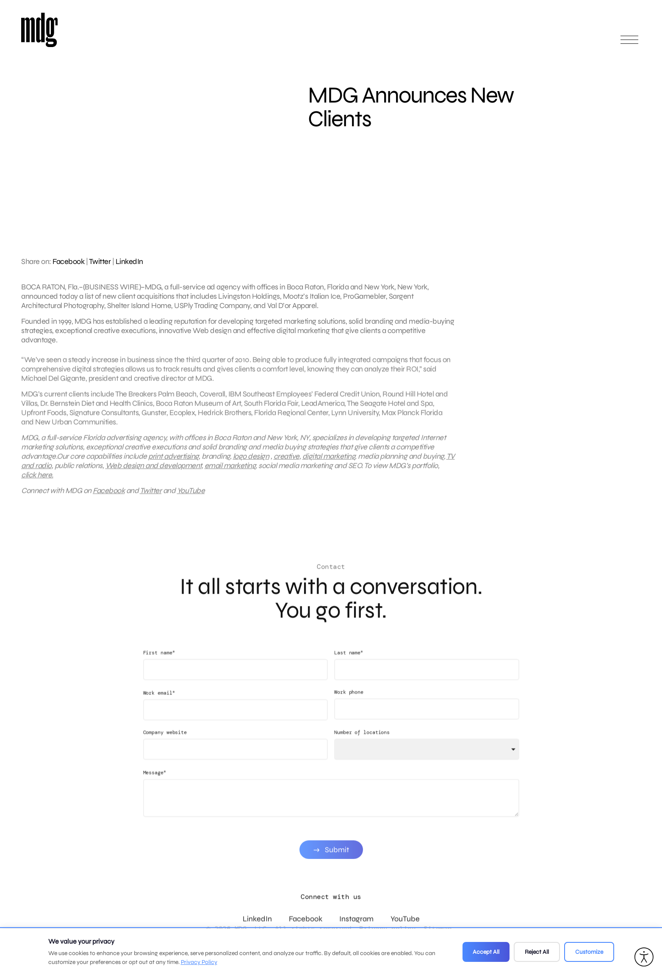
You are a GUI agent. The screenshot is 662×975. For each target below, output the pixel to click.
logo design (251, 462)
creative (286, 462)
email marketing (230, 472)
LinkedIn (129, 261)
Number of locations (362, 745)
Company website (165, 745)
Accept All (486, 952)
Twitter (100, 261)
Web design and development (153, 472)
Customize (589, 952)
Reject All (537, 952)
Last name (348, 665)
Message (154, 785)
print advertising (173, 462)
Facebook (68, 261)
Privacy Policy (199, 962)
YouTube (191, 497)
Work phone (348, 705)
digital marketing (328, 462)
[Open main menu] (629, 43)
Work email (159, 705)
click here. (37, 481)
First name (159, 665)
